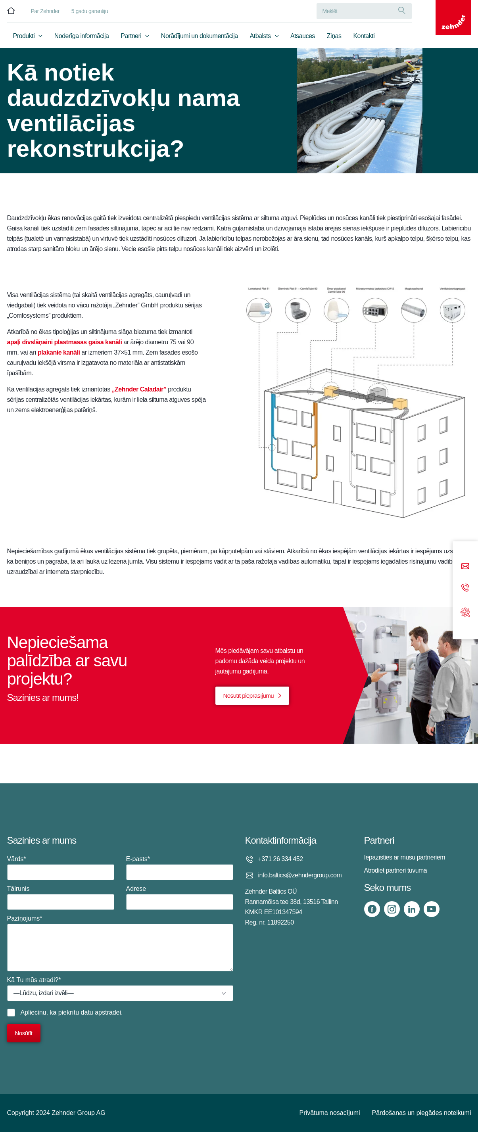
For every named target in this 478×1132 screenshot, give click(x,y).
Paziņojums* (120, 943)
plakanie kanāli (59, 352)
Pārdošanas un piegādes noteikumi (421, 1112)
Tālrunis (60, 897)
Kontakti (363, 38)
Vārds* (60, 868)
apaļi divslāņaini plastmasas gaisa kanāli (64, 342)
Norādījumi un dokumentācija (199, 38)
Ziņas (334, 38)
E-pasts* (179, 868)
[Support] (465, 611)
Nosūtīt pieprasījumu (248, 695)
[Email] (465, 566)
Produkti (24, 38)
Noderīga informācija (81, 38)
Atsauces (302, 38)
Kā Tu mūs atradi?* (120, 989)
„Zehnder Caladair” (139, 389)
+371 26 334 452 (280, 859)
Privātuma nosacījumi (329, 1112)
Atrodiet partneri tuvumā (395, 870)
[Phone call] (465, 588)
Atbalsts (260, 38)
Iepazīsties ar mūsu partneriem (404, 857)
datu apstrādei (101, 1012)
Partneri (131, 38)
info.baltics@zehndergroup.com (300, 875)
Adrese (179, 897)
